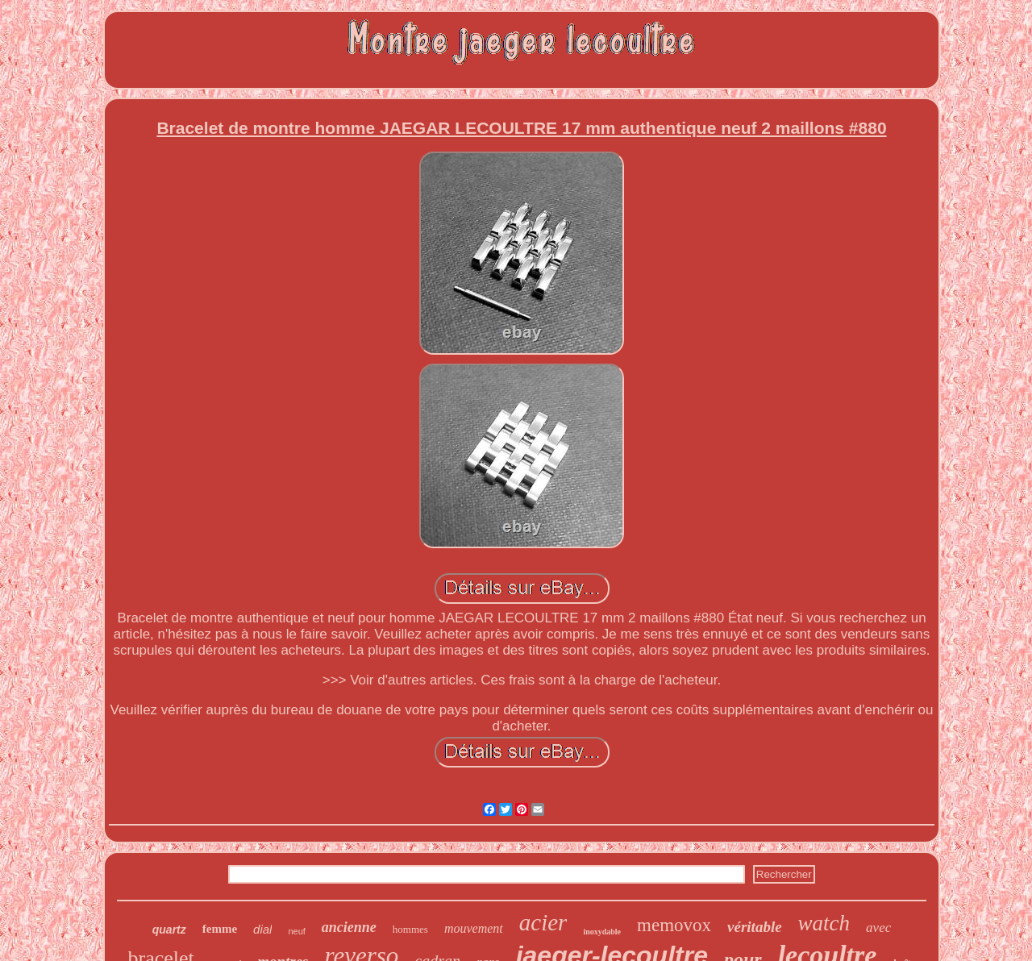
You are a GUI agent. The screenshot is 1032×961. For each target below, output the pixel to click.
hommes (410, 929)
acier (543, 922)
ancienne (349, 927)
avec (878, 927)
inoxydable (602, 931)
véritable (754, 926)
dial (262, 929)
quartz (169, 929)
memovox (674, 925)
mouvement (473, 928)
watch (824, 923)
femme (219, 928)
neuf (296, 931)
